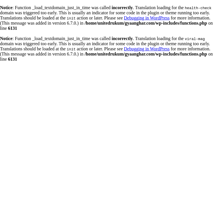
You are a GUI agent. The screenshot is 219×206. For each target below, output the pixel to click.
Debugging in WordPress (147, 17)
